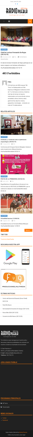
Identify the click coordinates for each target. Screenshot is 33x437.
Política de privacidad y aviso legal (16, 435)
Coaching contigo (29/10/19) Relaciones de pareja (6, 230)
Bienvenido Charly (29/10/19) (29, 230)
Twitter (4, 418)
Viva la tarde (6, 407)
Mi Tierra (4, 49)
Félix (15, 57)
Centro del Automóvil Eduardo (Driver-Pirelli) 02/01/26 (15, 300)
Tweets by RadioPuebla (7, 239)
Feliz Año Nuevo (7, 305)
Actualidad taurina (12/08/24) (10, 218)
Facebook (5, 420)
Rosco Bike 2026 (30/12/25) (10, 312)
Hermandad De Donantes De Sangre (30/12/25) (16, 308)
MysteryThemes (23, 432)
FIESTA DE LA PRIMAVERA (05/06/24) (13, 179)
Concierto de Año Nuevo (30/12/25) (12, 316)
